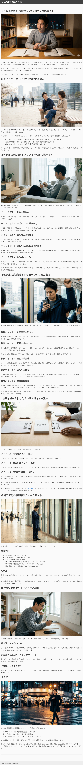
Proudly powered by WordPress (9, 763)
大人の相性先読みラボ (11, 2)
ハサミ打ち (31, 488)
